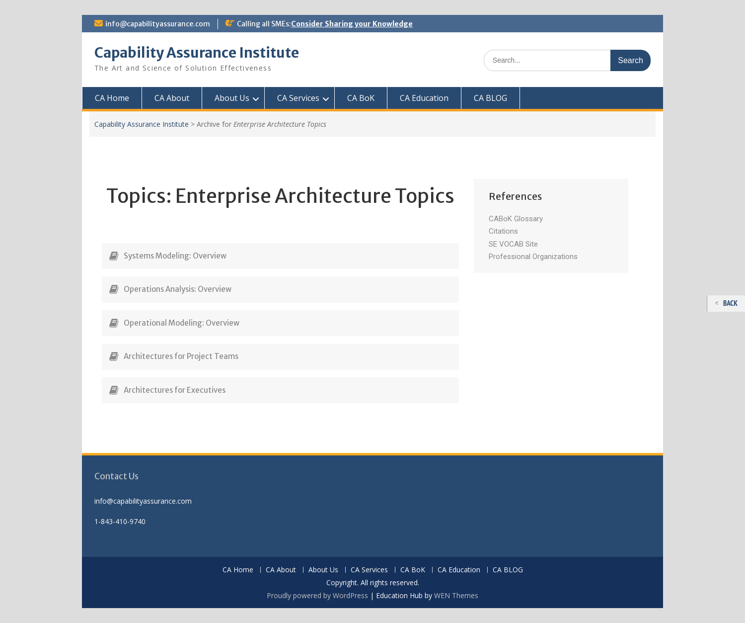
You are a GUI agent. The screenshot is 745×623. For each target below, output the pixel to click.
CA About (171, 97)
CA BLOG (490, 97)
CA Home (112, 97)
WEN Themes (456, 595)
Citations (503, 231)
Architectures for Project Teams (181, 356)
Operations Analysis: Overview (177, 289)
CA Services (298, 97)
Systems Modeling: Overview (175, 256)
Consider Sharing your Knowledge (352, 23)
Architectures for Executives (174, 390)
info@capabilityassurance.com (157, 23)
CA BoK (360, 97)
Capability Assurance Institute (196, 53)
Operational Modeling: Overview (181, 323)
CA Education (424, 97)
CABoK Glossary (516, 218)
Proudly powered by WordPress (317, 595)
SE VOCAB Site (513, 244)
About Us (232, 97)
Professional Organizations (533, 256)
